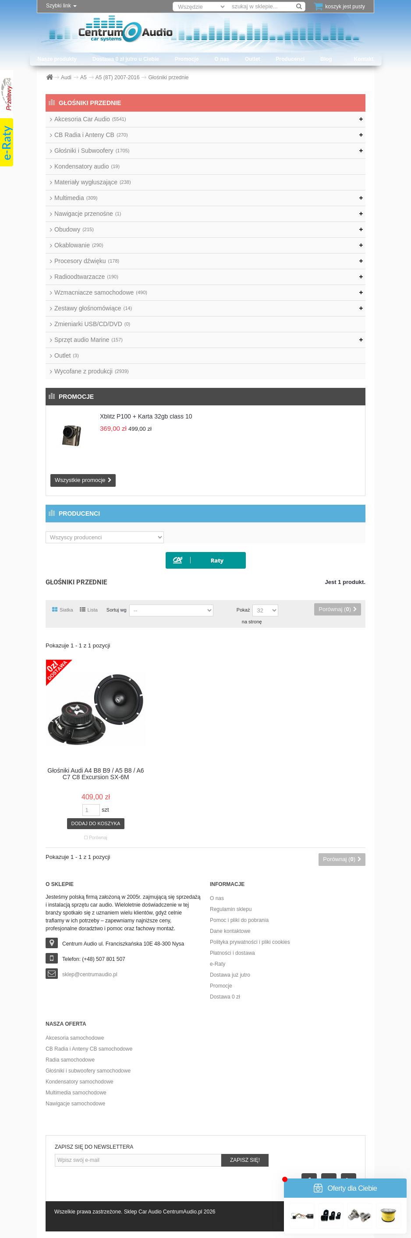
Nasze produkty (57, 59)
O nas (222, 59)
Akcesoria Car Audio (90, 119)
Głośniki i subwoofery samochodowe (88, 1071)
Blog (326, 59)
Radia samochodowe (70, 1060)
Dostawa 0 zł (225, 997)
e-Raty (217, 964)
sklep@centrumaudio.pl (89, 974)
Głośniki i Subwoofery (91, 150)
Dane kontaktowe (230, 931)
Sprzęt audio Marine (88, 339)
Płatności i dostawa (232, 953)
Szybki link (61, 6)
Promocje (187, 59)
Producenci (290, 59)
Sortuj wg (116, 609)
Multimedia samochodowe (76, 1093)
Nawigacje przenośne (87, 213)
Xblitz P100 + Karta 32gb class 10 (146, 416)
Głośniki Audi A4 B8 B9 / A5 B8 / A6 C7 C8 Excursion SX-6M (95, 774)
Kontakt (364, 59)
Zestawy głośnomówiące (93, 308)
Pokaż (243, 609)
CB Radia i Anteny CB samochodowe (89, 1049)
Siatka (62, 609)
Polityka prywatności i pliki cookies (250, 942)
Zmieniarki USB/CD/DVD (92, 323)
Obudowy (74, 229)
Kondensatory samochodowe (79, 1082)
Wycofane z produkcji (91, 371)
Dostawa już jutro (230, 975)
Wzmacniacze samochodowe (100, 292)
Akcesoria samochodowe (75, 1038)
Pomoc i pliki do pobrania (239, 920)
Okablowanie (78, 245)
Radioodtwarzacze (86, 276)
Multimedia (75, 197)
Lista (89, 609)
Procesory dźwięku (86, 260)
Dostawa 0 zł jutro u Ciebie (125, 59)
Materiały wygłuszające (92, 182)
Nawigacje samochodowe (75, 1104)
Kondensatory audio (87, 166)
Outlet (252, 59)
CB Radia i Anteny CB (91, 134)
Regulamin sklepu (231, 909)
